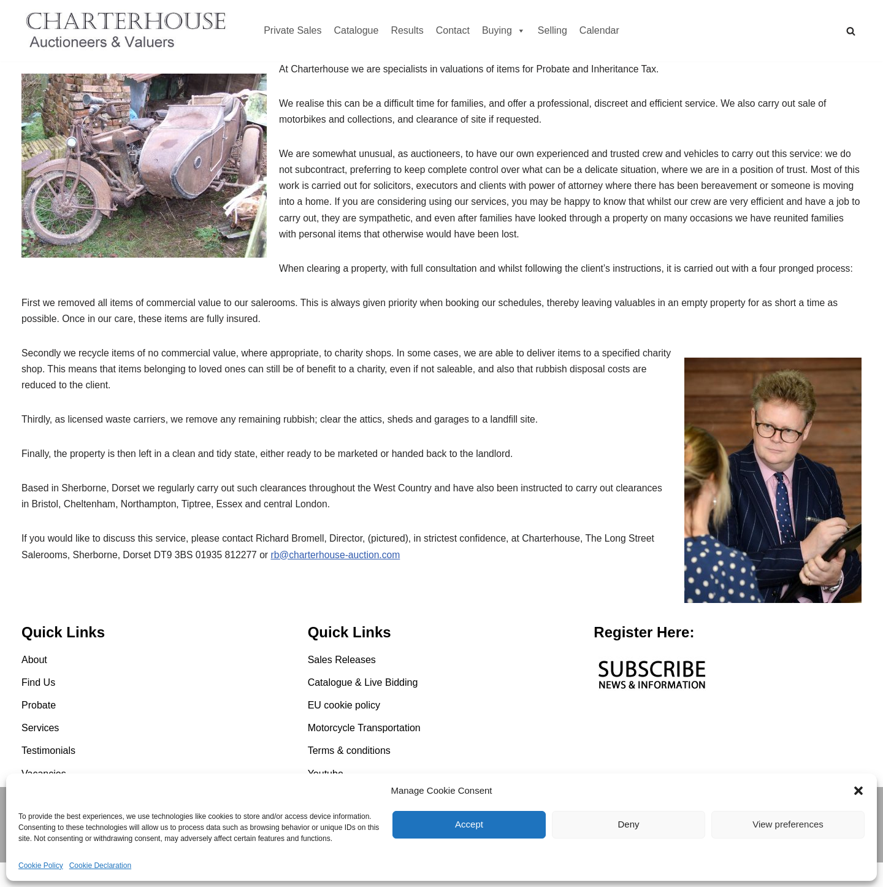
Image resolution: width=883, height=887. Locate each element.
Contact (453, 30)
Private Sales (292, 30)
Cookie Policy (40, 865)
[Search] (850, 31)
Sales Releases (342, 684)
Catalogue (356, 30)
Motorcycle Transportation (364, 753)
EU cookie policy (344, 730)
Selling (552, 30)
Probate (38, 730)
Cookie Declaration (100, 865)
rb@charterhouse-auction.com (342, 585)
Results (407, 30)
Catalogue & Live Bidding (363, 707)
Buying (504, 30)
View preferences (788, 824)
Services (40, 753)
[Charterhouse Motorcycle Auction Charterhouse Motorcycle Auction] (128, 30)
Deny (628, 824)
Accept (469, 824)
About (34, 684)
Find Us (38, 707)
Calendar (599, 30)
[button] (858, 791)
